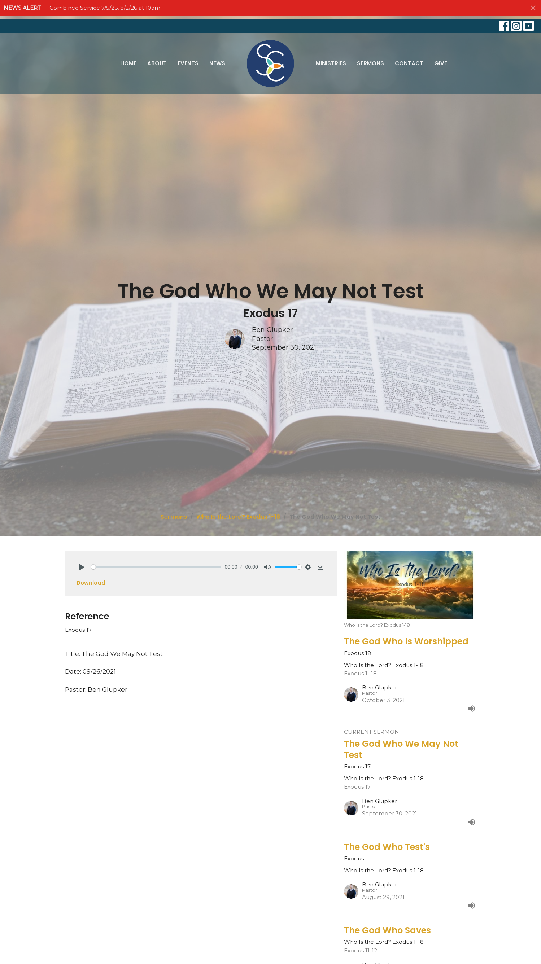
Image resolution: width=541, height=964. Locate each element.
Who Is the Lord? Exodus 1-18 (238, 517)
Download (91, 583)
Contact (409, 63)
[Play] (81, 567)
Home (128, 63)
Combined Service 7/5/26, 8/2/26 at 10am (104, 7)
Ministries (331, 63)
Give (440, 63)
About (157, 63)
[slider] (156, 567)
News (217, 63)
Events (188, 63)
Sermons (370, 63)
